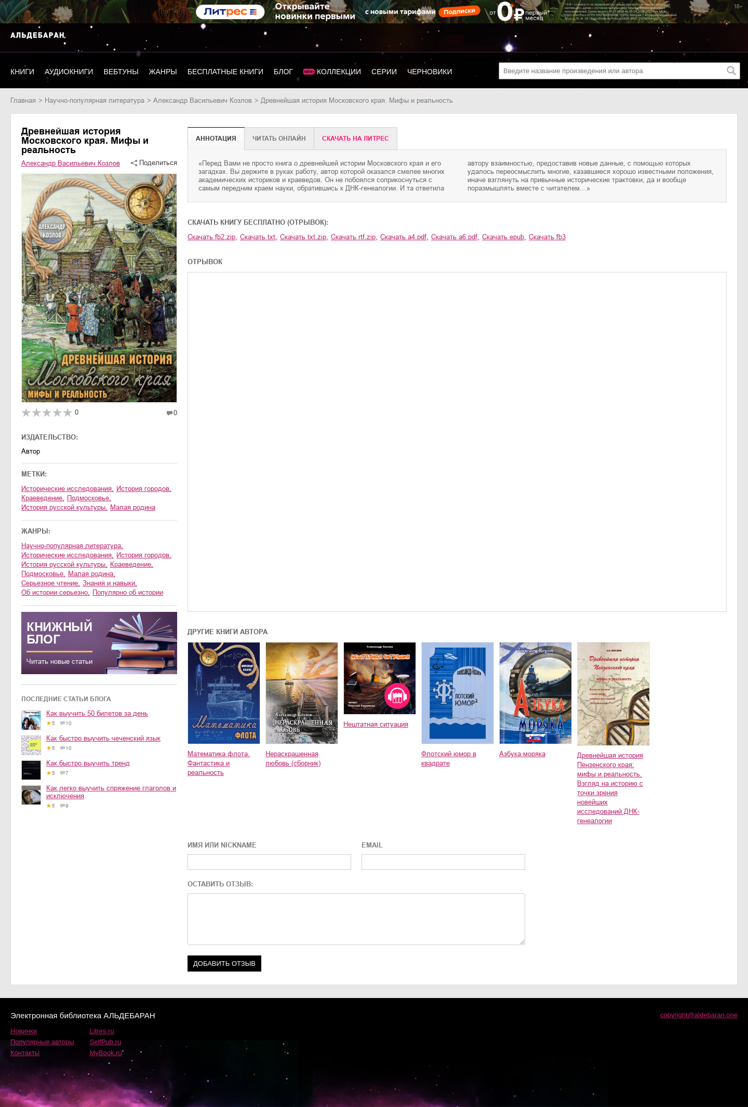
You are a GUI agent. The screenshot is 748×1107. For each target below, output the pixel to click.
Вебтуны (120, 71)
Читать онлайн (279, 138)
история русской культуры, (64, 507)
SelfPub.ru (106, 1042)
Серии (384, 71)
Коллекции (339, 71)
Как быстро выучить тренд (88, 763)
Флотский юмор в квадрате (448, 758)
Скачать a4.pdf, (404, 237)
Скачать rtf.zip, (354, 237)
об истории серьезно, (55, 592)
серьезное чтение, (50, 583)
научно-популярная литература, (72, 546)
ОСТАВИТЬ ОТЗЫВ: (220, 884)
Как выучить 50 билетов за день (97, 713)
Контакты (24, 1053)
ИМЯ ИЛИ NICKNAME (222, 845)
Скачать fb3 (547, 237)
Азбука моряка (522, 754)
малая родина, (91, 574)
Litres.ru (102, 1031)
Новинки (23, 1031)
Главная (23, 100)
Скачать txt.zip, (304, 237)
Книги (22, 71)
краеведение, (42, 498)
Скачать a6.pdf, (455, 237)
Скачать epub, (504, 237)
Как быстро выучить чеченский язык (103, 738)
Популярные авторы (42, 1042)
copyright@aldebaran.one (699, 1015)
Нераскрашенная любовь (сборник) (292, 758)
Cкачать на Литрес (355, 138)
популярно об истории (127, 592)
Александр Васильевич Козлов (202, 100)
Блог (283, 71)
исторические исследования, (67, 489)
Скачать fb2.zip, (212, 237)
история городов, (143, 489)
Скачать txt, (258, 237)
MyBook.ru (106, 1053)
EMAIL (372, 845)
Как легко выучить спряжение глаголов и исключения (111, 792)
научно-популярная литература (94, 100)
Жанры (163, 71)
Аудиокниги (69, 71)
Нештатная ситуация (375, 724)
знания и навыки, (110, 583)
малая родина (132, 507)
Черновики (429, 71)
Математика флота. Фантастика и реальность (219, 763)
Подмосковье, (89, 498)
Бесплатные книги (225, 71)
